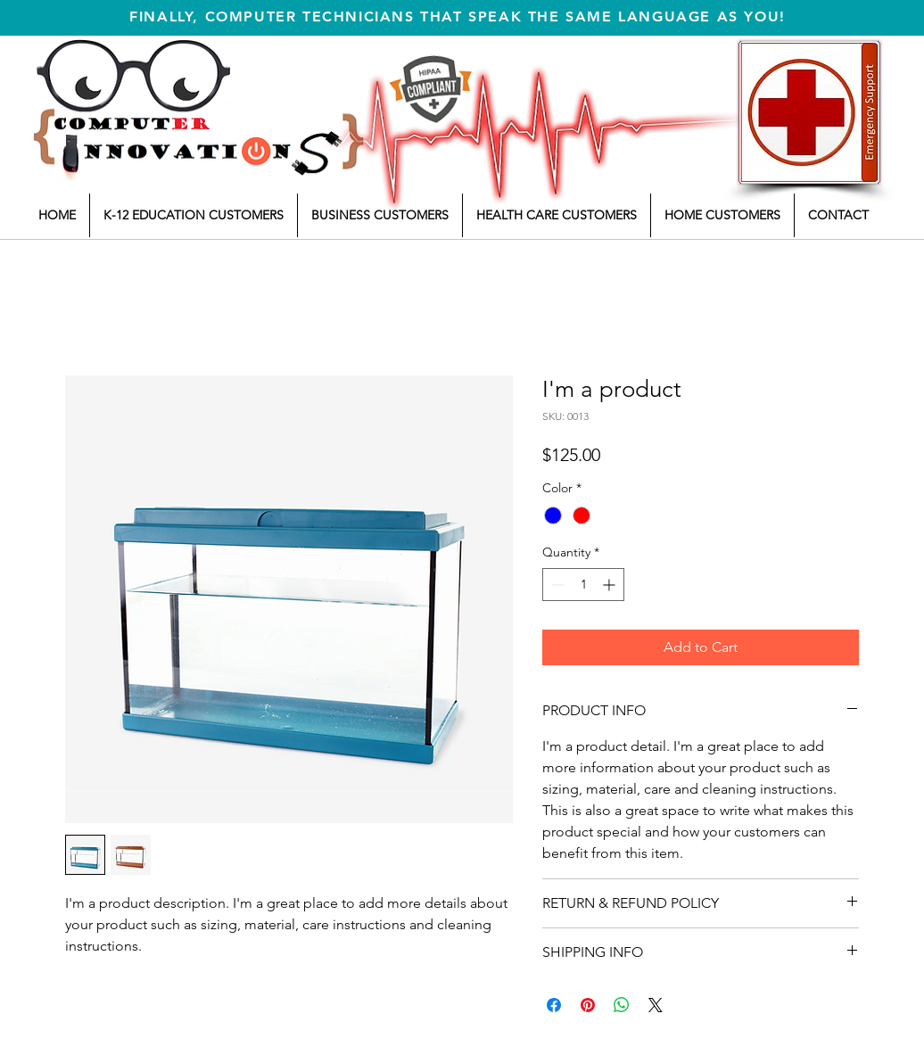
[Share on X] (655, 1005)
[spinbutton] (583, 584)
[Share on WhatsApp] (621, 1005)
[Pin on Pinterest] (587, 1005)
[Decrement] (556, 584)
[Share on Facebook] (554, 1005)
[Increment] (610, 584)
